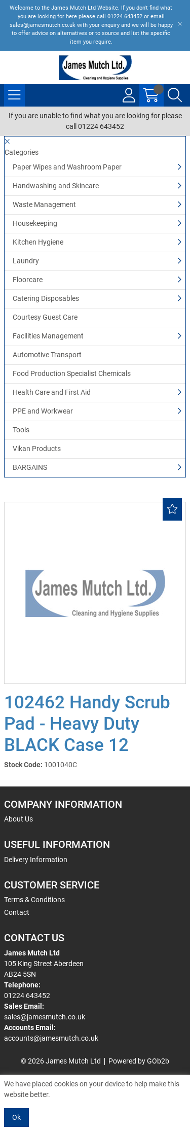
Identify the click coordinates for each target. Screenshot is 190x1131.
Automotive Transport (47, 355)
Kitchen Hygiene (38, 242)
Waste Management (44, 204)
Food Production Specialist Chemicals (72, 373)
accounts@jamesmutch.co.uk (51, 1038)
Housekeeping (35, 223)
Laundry (26, 261)
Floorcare (28, 280)
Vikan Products (37, 448)
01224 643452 (27, 995)
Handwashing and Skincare (56, 186)
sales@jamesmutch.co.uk (44, 1017)
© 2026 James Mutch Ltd (61, 1061)
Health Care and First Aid (52, 392)
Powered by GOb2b (138, 1061)
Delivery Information (35, 859)
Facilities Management (48, 336)
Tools (21, 430)
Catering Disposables (46, 298)
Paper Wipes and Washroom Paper (67, 167)
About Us (18, 819)
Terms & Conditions (34, 900)
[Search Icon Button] (175, 95)
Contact (16, 912)
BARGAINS (30, 467)
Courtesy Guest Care (45, 317)
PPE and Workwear (43, 411)
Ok (16, 1117)
